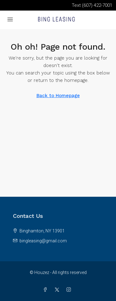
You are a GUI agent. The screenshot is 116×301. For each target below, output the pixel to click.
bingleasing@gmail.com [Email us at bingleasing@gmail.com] (43, 240)
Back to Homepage (58, 95)
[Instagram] (70, 289)
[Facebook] (46, 289)
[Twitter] (58, 289)
